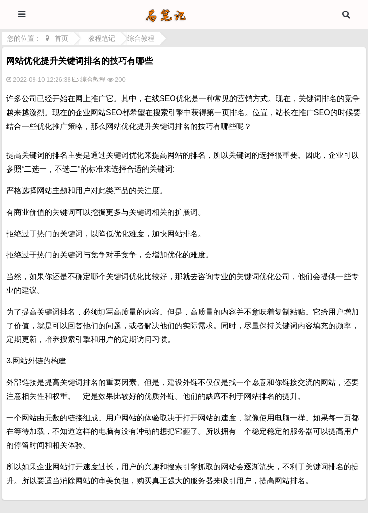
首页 (61, 38)
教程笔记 (101, 38)
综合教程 (140, 38)
